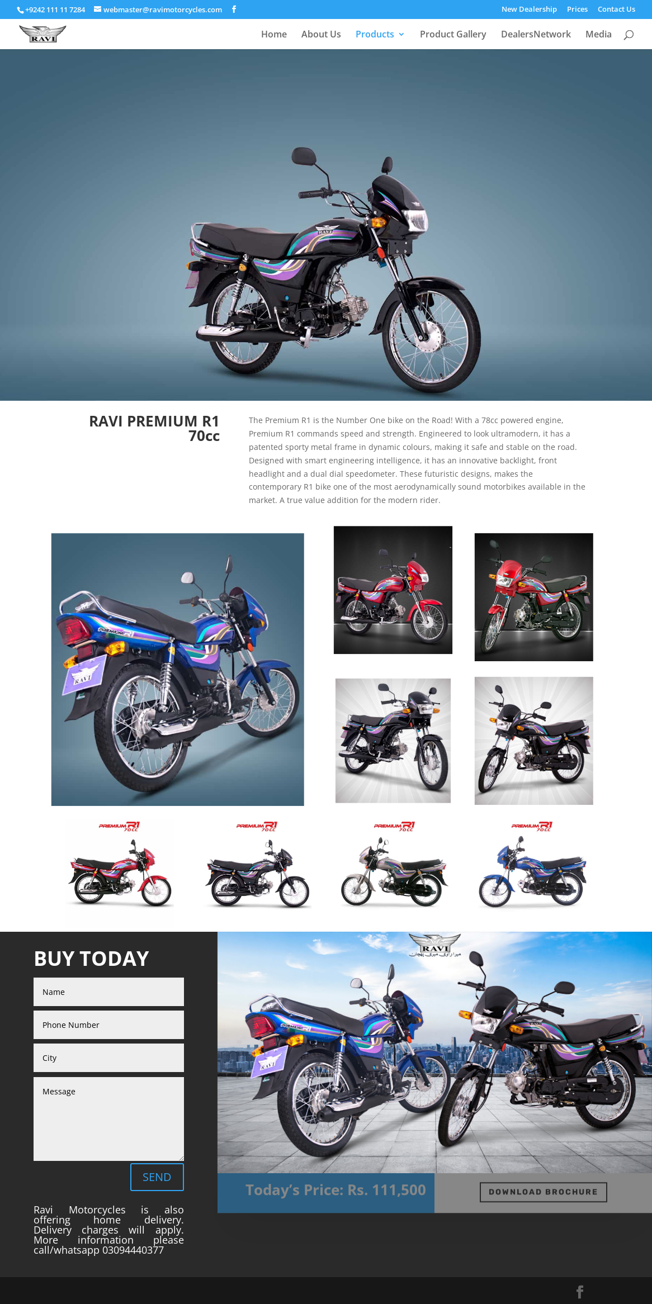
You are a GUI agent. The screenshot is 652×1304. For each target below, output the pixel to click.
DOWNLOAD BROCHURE (543, 1189)
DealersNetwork (536, 35)
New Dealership (529, 10)
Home (274, 35)
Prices (577, 10)
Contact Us (616, 10)
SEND (157, 1176)
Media (598, 35)
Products (375, 35)
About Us (321, 35)
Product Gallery (453, 35)
